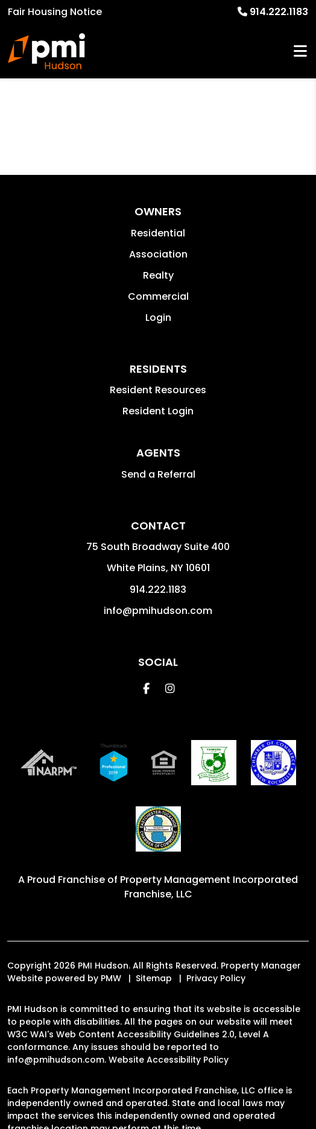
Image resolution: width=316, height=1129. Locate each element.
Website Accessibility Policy (169, 1060)
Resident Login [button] (158, 411)
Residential (158, 233)
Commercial (158, 296)
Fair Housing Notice (55, 12)
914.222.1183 (279, 12)
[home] (46, 51)
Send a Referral (158, 474)
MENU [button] (300, 51)
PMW (111, 978)
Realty (158, 275)
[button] (146, 688)
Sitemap (154, 978)
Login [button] (158, 317)
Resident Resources (158, 390)
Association (158, 254)
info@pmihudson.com (158, 611)
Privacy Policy (215, 978)
